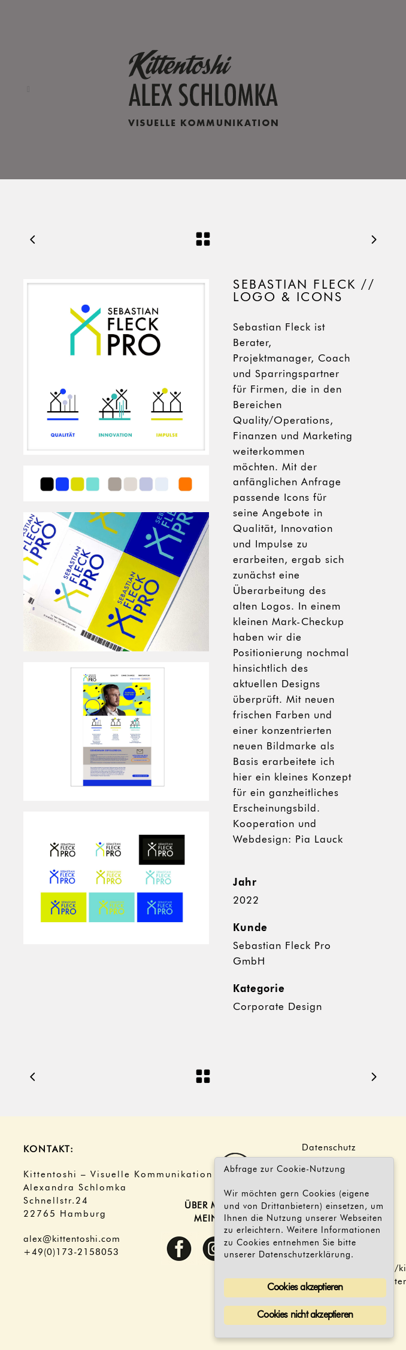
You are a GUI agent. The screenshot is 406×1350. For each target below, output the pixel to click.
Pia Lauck (319, 840)
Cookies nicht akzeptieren (305, 1315)
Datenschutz (329, 1148)
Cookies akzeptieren (305, 1288)
